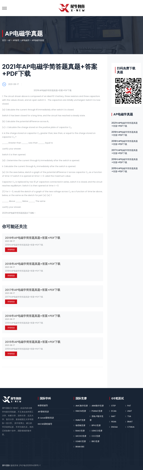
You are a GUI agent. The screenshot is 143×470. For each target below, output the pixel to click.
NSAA (113, 421)
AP (9, 40)
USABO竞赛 (81, 441)
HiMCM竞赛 (81, 411)
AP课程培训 (43, 411)
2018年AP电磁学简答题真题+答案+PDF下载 (32, 264)
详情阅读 (11, 249)
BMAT (130, 421)
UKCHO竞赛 (81, 436)
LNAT (129, 411)
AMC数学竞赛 (82, 405)
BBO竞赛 (95, 441)
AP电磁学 (25, 40)
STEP (113, 405)
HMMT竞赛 (80, 420)
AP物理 (16, 40)
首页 (4, 40)
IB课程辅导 (43, 405)
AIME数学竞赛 (98, 405)
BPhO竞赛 (96, 425)
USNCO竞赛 (97, 430)
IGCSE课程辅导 (45, 423)
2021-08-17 (13, 84)
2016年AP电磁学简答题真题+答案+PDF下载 (32, 316)
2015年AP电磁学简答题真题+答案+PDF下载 (32, 342)
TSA (129, 416)
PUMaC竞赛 (97, 411)
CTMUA (130, 427)
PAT (129, 405)
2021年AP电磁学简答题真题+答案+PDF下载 (124, 124)
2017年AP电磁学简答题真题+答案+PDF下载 (32, 290)
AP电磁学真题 (38, 40)
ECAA (113, 411)
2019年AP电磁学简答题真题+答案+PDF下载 (32, 238)
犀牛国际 (6, 465)
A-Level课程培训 (46, 417)
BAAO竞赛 (80, 430)
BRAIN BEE (80, 446)
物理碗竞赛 (80, 425)
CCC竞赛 (96, 436)
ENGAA (114, 427)
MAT (113, 416)
